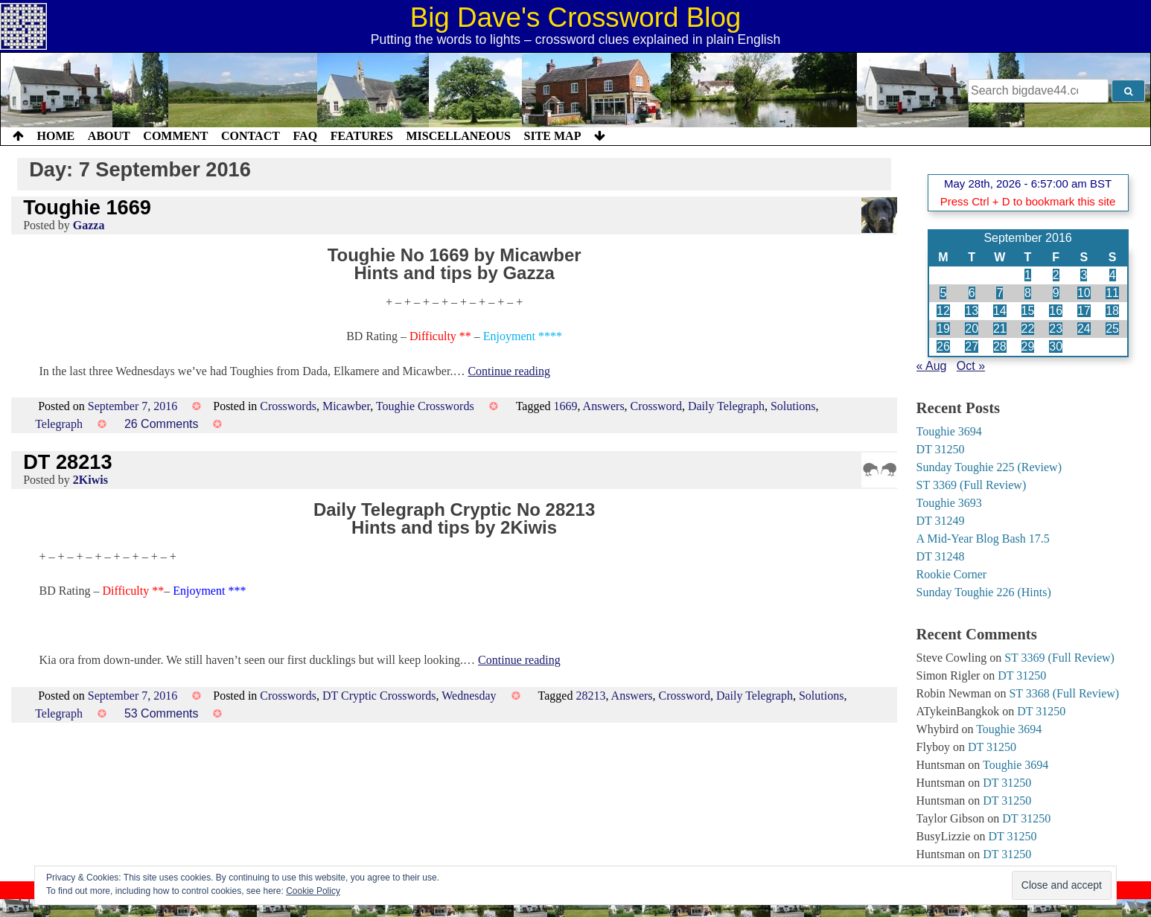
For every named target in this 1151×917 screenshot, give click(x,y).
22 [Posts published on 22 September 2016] (1028, 328)
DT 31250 (940, 449)
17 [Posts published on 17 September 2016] (1084, 310)
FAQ (305, 136)
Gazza (89, 225)
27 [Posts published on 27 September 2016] (971, 346)
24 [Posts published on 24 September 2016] (1084, 328)
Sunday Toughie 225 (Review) (989, 467)
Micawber (346, 406)
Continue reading (509, 371)
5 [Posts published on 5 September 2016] (943, 293)
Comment (175, 136)
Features (362, 136)
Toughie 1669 (87, 207)
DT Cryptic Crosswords (379, 695)
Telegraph (59, 424)
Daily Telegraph (726, 406)
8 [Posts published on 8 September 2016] (1027, 293)
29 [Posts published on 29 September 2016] (1028, 346)
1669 (565, 406)
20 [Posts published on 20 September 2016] (971, 328)
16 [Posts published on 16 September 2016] (1055, 310)
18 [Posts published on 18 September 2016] (1112, 310)
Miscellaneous (458, 136)
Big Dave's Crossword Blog (576, 17)
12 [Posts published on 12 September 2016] (943, 310)
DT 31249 (940, 520)
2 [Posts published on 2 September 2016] (1056, 275)
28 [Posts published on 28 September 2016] (1000, 346)
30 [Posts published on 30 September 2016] (1055, 346)
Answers (604, 406)
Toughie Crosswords (425, 406)
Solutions (793, 406)
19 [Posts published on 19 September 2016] (943, 328)
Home (56, 136)
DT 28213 (67, 461)
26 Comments (161, 424)
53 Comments (161, 713)
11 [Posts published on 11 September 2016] (1112, 293)
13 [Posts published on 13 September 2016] (971, 310)
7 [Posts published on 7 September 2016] (999, 293)
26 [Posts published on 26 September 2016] (943, 346)
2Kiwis (90, 479)
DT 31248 (940, 556)
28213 (590, 695)
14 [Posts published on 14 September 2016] (1000, 310)
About (109, 136)
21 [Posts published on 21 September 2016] (1000, 328)
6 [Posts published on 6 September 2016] (972, 293)
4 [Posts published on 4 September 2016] (1112, 275)
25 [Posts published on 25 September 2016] (1112, 328)
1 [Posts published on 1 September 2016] (1027, 275)
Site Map (552, 136)
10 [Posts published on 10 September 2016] (1084, 293)
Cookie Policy (313, 891)
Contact (250, 136)
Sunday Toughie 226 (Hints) (983, 592)
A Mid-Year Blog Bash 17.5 (983, 538)
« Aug (931, 366)
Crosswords (288, 406)
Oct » (971, 366)
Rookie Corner (951, 574)
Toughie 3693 (949, 502)
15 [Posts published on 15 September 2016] (1028, 310)
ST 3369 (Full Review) (971, 485)
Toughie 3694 (949, 431)
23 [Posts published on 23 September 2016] (1055, 328)
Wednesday (468, 695)
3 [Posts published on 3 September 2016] (1083, 275)
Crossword (656, 406)
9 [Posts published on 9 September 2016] (1056, 293)
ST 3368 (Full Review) (1064, 693)
